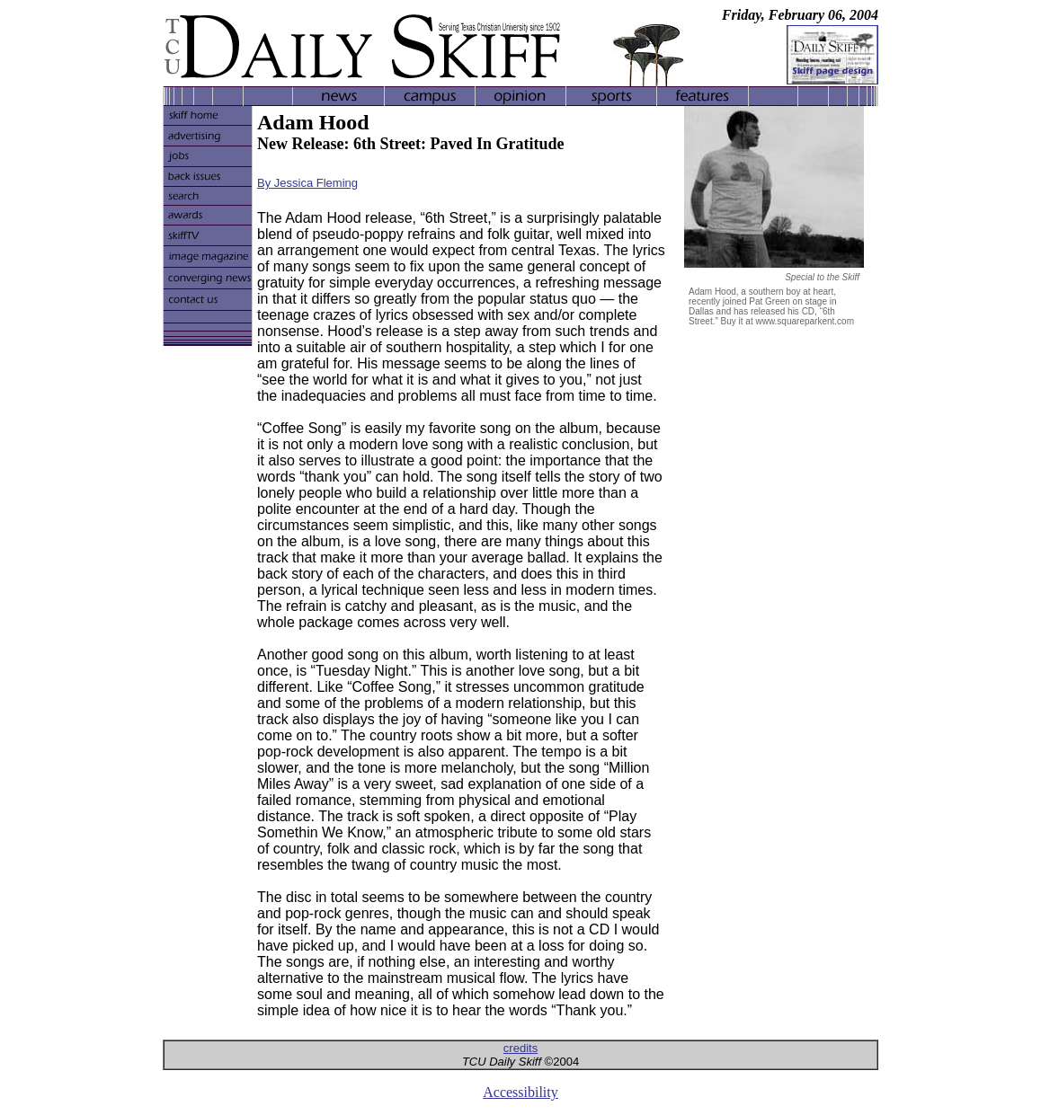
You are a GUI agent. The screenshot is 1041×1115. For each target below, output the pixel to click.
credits (520, 1048)
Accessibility (520, 1092)
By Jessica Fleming (307, 183)
